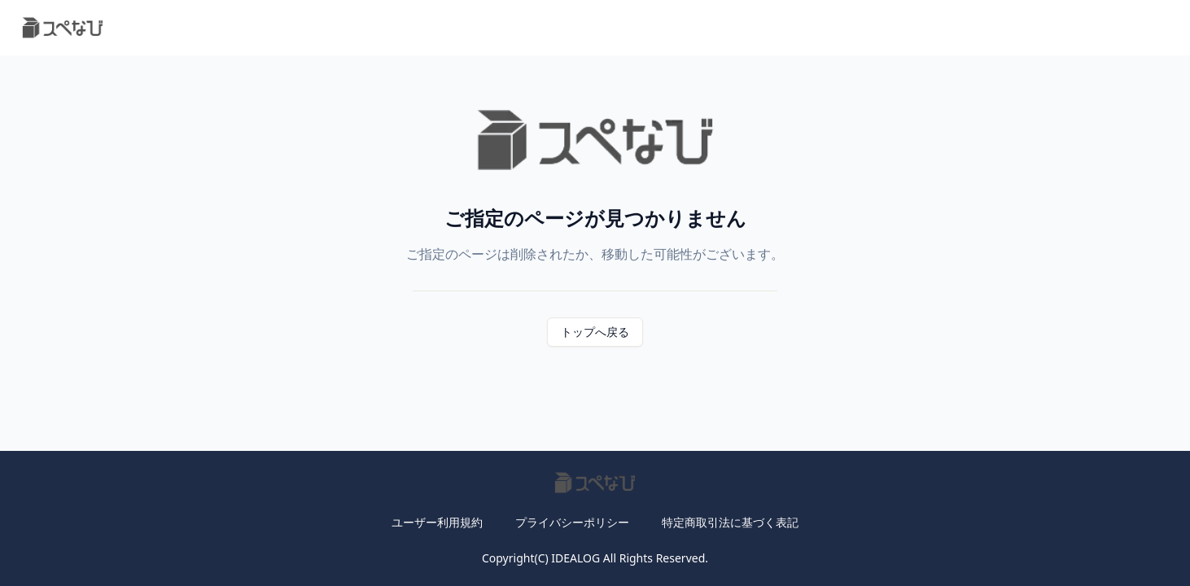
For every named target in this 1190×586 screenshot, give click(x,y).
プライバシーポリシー (572, 522)
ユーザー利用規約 (437, 522)
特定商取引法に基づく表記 (730, 522)
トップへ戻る (595, 331)
